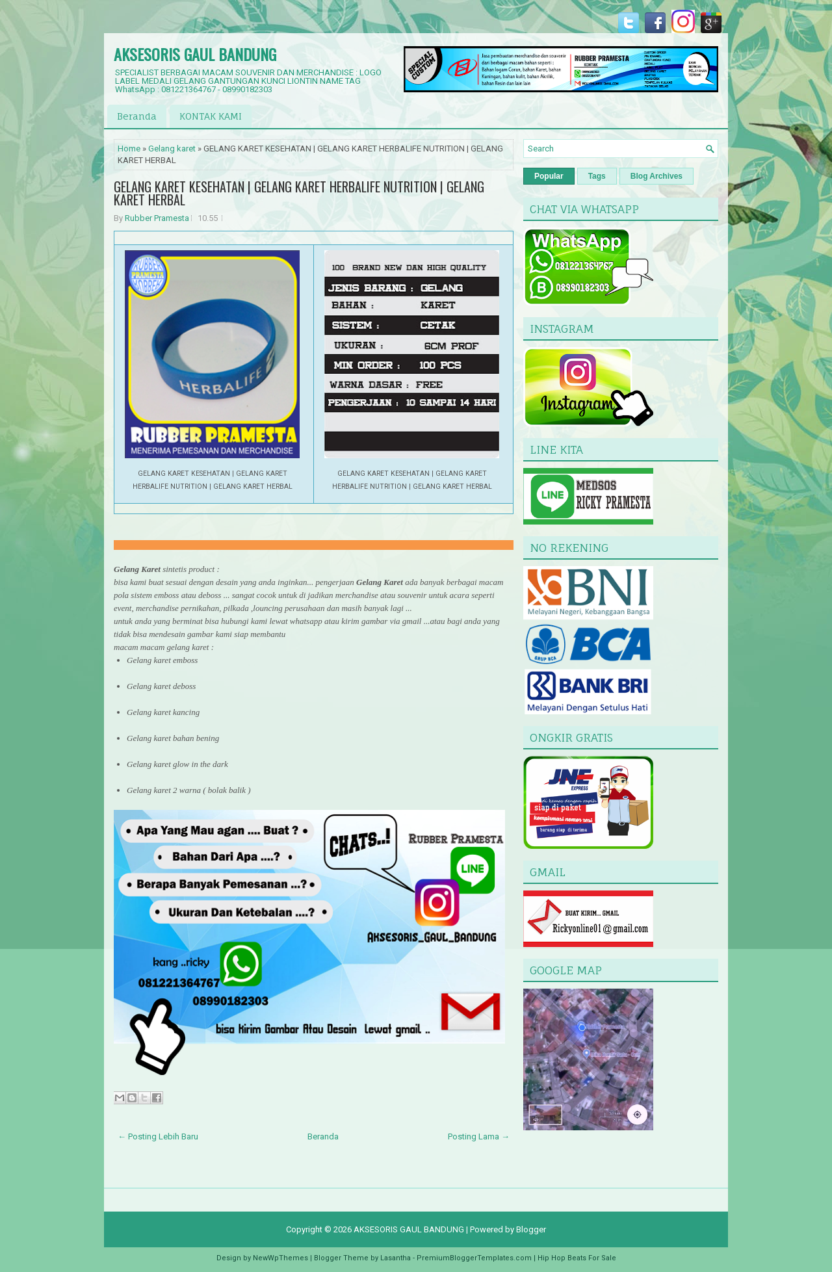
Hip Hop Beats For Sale (577, 1258)
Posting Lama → (479, 1136)
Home (129, 148)
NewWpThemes (280, 1258)
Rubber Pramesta (157, 218)
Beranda (137, 116)
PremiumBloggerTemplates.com (474, 1258)
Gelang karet (172, 148)
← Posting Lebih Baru (158, 1136)
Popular (549, 176)
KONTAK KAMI (210, 116)
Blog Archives (656, 176)
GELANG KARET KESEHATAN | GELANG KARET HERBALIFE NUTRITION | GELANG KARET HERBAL (299, 193)
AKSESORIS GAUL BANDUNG (195, 54)
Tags (597, 176)
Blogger (531, 1229)
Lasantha (395, 1258)
